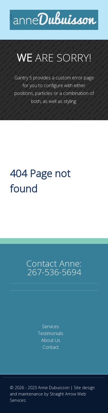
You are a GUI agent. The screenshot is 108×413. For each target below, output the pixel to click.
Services (50, 326)
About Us (50, 340)
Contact (51, 347)
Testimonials (50, 333)
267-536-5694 (54, 272)
